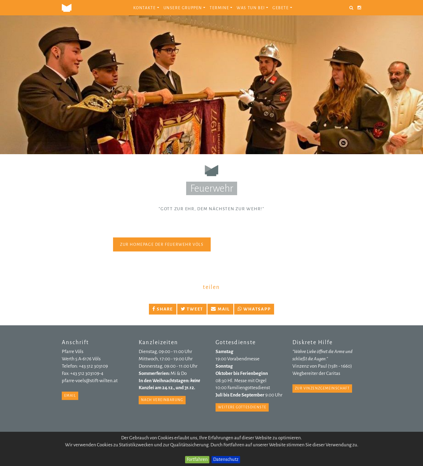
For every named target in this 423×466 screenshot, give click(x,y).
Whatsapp (254, 309)
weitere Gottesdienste (242, 407)
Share (162, 309)
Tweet (192, 309)
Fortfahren (197, 459)
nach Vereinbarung (162, 400)
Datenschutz (225, 459)
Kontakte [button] (146, 8)
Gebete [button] (282, 8)
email (70, 396)
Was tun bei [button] (252, 8)
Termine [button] (221, 8)
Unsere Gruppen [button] (184, 8)
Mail (220, 309)
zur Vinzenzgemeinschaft (322, 388)
